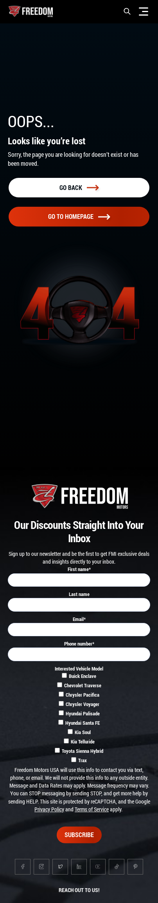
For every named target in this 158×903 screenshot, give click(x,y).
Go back (79, 187)
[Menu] (143, 11)
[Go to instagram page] (41, 867)
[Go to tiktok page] (116, 867)
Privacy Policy (49, 809)
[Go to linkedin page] (79, 867)
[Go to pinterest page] (135, 867)
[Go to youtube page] (98, 867)
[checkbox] (79, 719)
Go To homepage (79, 216)
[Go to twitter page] (60, 867)
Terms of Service (92, 809)
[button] (127, 11)
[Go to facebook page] (23, 867)
